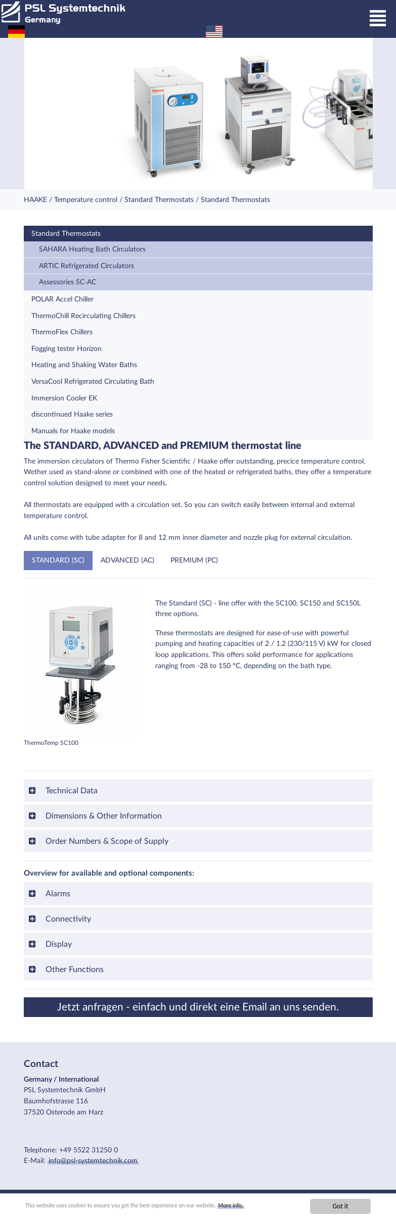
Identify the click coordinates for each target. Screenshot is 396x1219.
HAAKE (35, 200)
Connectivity (67, 919)
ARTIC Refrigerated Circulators (86, 266)
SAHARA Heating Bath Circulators (92, 249)
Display (57, 944)
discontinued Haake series (72, 414)
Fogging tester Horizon (66, 348)
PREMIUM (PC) (194, 560)
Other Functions (73, 970)
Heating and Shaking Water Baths (84, 365)
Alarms (56, 894)
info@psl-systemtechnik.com (93, 1160)
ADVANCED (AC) (127, 560)
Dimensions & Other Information (102, 816)
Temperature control (85, 200)
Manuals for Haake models (73, 431)
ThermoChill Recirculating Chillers (83, 316)
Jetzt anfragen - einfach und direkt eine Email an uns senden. (198, 1007)
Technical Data (70, 791)
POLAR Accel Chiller (62, 299)
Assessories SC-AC (67, 282)
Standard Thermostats (159, 200)
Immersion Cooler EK (64, 398)
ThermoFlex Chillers (62, 332)
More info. (265, 1206)
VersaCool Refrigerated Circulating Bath (92, 381)
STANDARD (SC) (58, 560)
